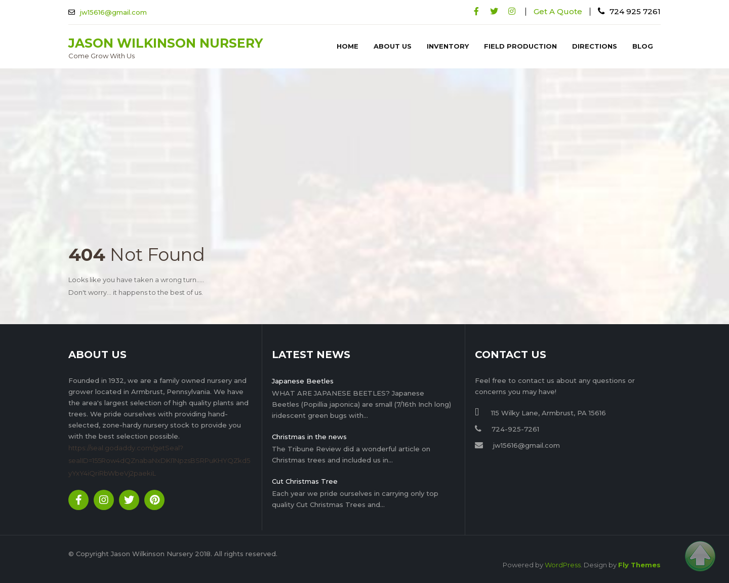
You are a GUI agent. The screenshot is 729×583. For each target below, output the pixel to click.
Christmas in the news (309, 437)
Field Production (520, 46)
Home (347, 46)
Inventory (448, 46)
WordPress (563, 565)
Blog (642, 46)
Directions (594, 46)
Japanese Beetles (303, 381)
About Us (393, 46)
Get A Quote (558, 11)
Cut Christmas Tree (305, 481)
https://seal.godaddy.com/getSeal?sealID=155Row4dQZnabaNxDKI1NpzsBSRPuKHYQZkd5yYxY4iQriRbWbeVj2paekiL (159, 460)
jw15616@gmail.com (113, 12)
